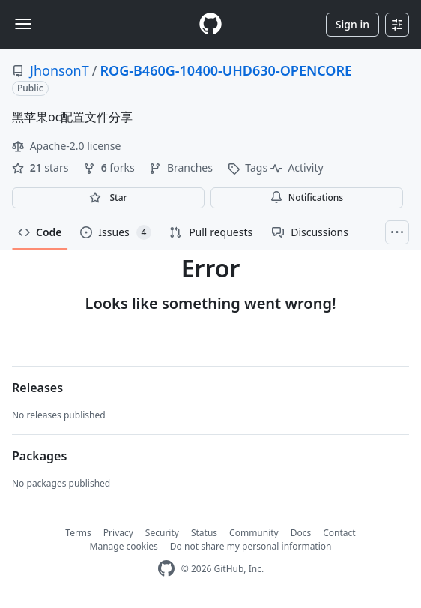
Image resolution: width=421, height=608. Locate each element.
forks (110, 167)
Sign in (352, 24)
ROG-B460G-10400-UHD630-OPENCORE (226, 70)
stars (41, 167)
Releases (37, 387)
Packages (39, 456)
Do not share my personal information (251, 546)
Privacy (118, 532)
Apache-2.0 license (66, 146)
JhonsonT (59, 70)
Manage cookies (124, 546)
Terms (78, 532)
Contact (339, 532)
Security (162, 532)
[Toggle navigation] (23, 24)
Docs (301, 532)
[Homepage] (210, 24)
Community (254, 532)
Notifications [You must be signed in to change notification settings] (306, 197)
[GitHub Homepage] (166, 568)
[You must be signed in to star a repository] (108, 197)
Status (204, 532)
